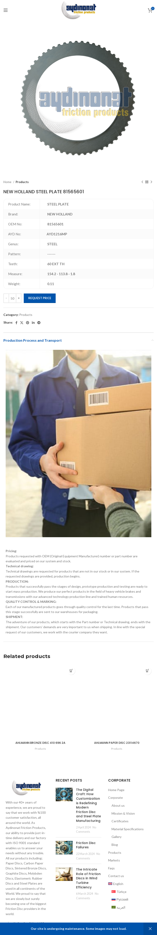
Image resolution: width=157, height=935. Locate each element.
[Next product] (151, 182)
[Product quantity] (12, 298)
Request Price (39, 298)
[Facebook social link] (16, 323)
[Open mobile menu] (5, 10)
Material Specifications (128, 834)
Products (22, 182)
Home (7, 182)
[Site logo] (78, 10)
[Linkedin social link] (33, 323)
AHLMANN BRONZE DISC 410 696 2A (40, 742)
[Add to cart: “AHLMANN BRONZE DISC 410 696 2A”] (71, 671)
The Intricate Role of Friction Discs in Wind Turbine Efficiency (88, 884)
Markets (114, 866)
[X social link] (22, 323)
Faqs (111, 873)
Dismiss (150, 929)
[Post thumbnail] (64, 816)
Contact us (116, 881)
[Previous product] (142, 182)
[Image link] (26, 793)
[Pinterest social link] (28, 323)
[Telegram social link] (39, 323)
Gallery (116, 842)
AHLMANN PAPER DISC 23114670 (117, 746)
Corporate (115, 803)
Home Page (116, 795)
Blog (115, 850)
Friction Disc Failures (86, 850)
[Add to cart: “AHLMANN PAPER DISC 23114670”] (147, 671)
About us (118, 811)
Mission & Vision (123, 819)
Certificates (120, 826)
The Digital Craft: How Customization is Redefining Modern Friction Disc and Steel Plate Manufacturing (88, 810)
